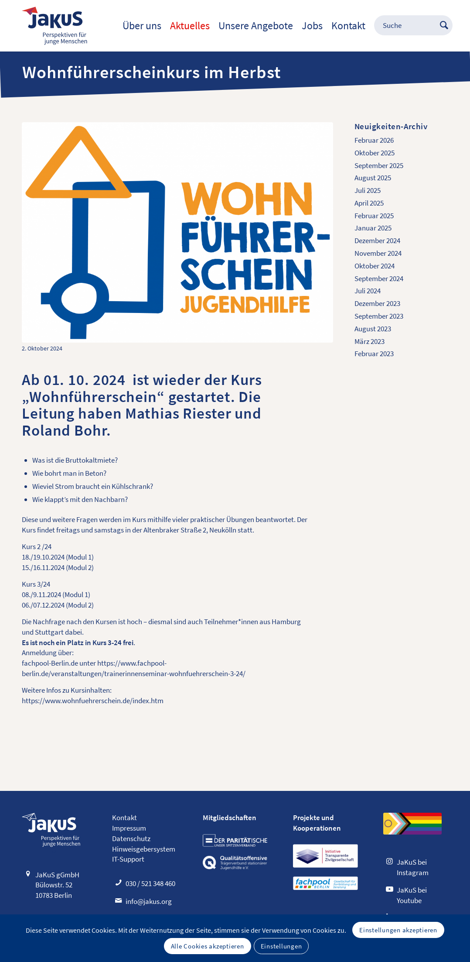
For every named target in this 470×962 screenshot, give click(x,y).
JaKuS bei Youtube (412, 895)
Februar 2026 (374, 140)
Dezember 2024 (377, 240)
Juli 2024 (367, 290)
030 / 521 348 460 (150, 883)
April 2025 (369, 203)
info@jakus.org (149, 901)
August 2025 (372, 177)
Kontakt (124, 817)
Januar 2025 (373, 228)
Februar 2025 (374, 215)
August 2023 (372, 328)
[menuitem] (142, 26)
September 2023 (378, 316)
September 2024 (378, 278)
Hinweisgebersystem (143, 849)
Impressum (129, 828)
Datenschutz (131, 838)
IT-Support (128, 859)
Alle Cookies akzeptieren (207, 946)
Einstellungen (281, 946)
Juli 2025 (367, 190)
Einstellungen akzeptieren (398, 930)
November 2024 (378, 253)
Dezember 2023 (377, 303)
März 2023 (369, 341)
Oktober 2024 (374, 266)
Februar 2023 (374, 353)
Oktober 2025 (374, 153)
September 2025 (378, 165)
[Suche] (409, 26)
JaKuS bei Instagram (413, 867)
